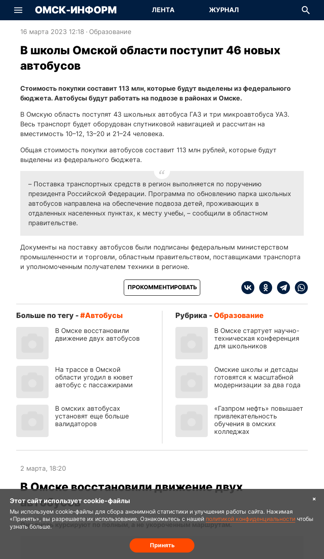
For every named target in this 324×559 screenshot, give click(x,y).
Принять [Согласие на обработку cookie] (162, 545)
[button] (18, 10)
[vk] (247, 287)
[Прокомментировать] (162, 288)
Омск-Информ (76, 10)
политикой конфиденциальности (250, 518)
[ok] (263, 287)
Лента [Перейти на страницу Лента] (163, 10)
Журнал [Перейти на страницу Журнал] (224, 10)
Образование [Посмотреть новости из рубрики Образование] (110, 32)
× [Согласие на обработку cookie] (314, 498)
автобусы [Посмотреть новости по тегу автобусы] (104, 315)
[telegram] (281, 287)
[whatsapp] (299, 287)
